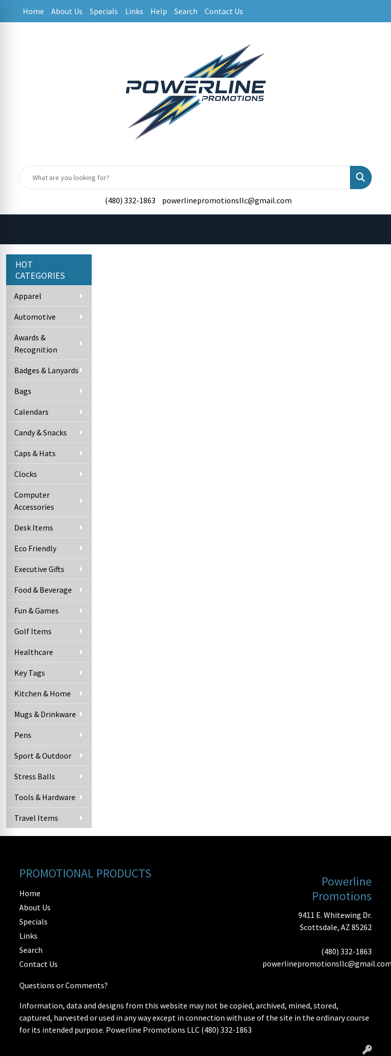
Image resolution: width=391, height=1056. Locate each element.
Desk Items (33, 527)
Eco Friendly (35, 548)
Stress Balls (34, 776)
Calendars (31, 412)
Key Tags (29, 673)
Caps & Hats (35, 453)
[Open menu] (371, 229)
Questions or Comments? (63, 985)
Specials (104, 11)
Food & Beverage (43, 590)
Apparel (28, 296)
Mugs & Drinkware (45, 714)
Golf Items (33, 631)
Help (158, 11)
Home (33, 11)
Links (134, 11)
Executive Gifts (39, 569)
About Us (67, 11)
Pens (22, 735)
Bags (22, 391)
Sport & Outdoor (42, 756)
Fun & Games (36, 610)
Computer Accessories (34, 501)
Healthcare (33, 652)
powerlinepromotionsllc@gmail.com (227, 200)
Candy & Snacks (40, 432)
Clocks (25, 474)
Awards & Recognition (35, 343)
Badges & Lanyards (46, 370)
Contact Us (224, 11)
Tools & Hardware (44, 797)
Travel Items (36, 818)
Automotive (35, 317)
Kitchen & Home (42, 693)
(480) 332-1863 (130, 200)
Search (186, 11)
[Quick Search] (184, 177)
